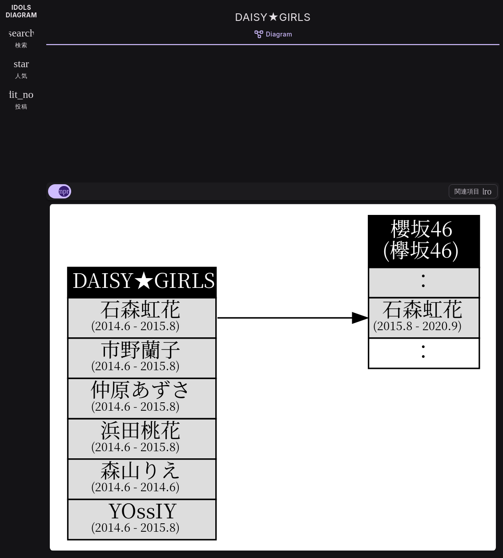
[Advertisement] (272, 112)
